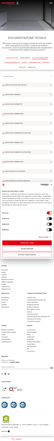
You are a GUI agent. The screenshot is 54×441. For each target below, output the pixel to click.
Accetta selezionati (27, 248)
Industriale (4, 304)
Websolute (5, 431)
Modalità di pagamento (33, 304)
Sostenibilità (30, 339)
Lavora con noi (31, 351)
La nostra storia (31, 330)
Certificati (22, 67)
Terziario (3, 302)
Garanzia (29, 312)
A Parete (3, 272)
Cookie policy (5, 427)
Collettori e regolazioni (40, 58)
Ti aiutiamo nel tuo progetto (8, 332)
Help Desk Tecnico (32, 346)
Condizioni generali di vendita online (36, 300)
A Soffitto (3, 274)
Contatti (17, 439)
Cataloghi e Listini (12, 58)
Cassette (24, 62)
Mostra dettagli (43, 237)
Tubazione (45, 62)
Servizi (28, 334)
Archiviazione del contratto (34, 319)
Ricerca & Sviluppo (32, 332)
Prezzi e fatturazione (32, 302)
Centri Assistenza (6, 339)
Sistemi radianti (25, 58)
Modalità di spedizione (33, 307)
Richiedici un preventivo (7, 330)
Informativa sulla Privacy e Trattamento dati (38, 316)
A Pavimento (4, 270)
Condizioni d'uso (31, 297)
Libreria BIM (31, 67)
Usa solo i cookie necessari (27, 254)
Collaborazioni (31, 337)
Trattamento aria (35, 62)
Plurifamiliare (4, 300)
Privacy (11, 427)
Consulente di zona (6, 341)
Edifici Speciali (5, 307)
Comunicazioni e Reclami (33, 321)
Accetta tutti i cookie (27, 243)
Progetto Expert (31, 344)
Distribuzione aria (6, 289)
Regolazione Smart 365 (12, 62)
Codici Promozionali (32, 314)
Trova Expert (4, 337)
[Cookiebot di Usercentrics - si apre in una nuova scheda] (41, 185)
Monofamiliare (5, 297)
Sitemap (16, 427)
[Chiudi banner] (51, 184)
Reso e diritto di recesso (33, 309)
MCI (28, 348)
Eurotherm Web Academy (33, 341)
